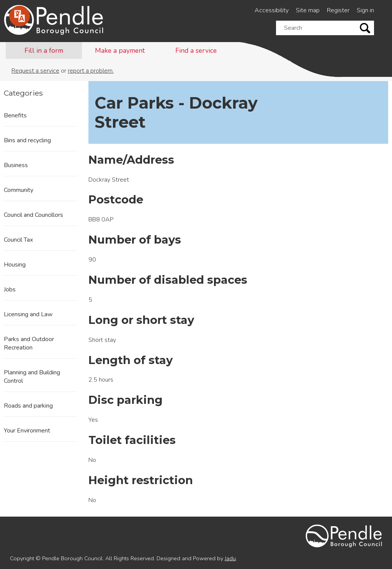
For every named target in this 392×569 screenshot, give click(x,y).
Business (16, 165)
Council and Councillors (33, 215)
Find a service (196, 50)
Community (18, 190)
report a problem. (91, 71)
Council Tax (18, 240)
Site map (308, 10)
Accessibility (272, 10)
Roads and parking (28, 406)
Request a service (35, 71)
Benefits (15, 115)
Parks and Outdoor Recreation (29, 343)
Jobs (10, 289)
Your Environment (27, 430)
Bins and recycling (27, 140)
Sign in (365, 10)
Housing (15, 264)
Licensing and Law (28, 314)
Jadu (230, 558)
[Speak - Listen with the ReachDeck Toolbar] (19, 16)
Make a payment (120, 50)
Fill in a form (43, 50)
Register (338, 10)
